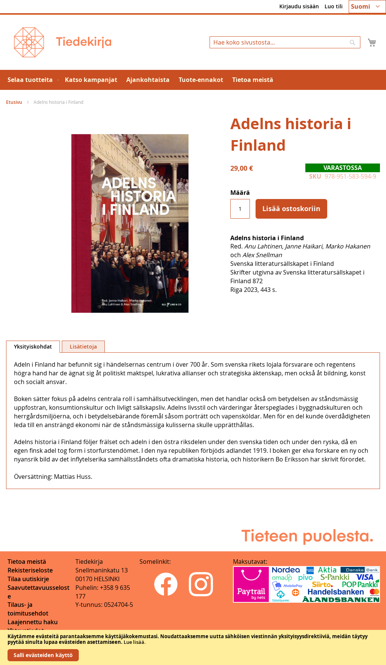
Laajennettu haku (33, 622)
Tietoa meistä (27, 561)
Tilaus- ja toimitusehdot (28, 608)
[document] (193, 647)
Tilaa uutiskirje (28, 579)
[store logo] (62, 42)
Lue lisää (134, 642)
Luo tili (334, 6)
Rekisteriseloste (30, 570)
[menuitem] (31, 80)
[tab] (33, 347)
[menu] (193, 80)
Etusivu (14, 102)
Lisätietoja (83, 346)
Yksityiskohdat (33, 346)
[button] (367, 6)
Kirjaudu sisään (299, 6)
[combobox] (285, 42)
